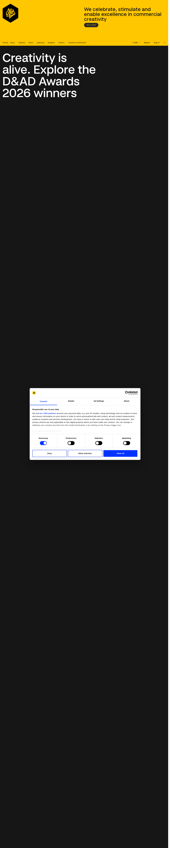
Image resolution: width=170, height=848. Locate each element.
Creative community (77, 43)
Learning (40, 43)
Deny (49, 453)
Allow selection (85, 453)
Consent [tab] (43, 401)
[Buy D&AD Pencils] (8, 42)
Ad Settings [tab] (99, 401)
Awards (21, 43)
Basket (147, 43)
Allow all (120, 453)
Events (62, 43)
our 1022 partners (48, 413)
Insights (51, 43)
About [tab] (126, 401)
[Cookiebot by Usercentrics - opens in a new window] (127, 393)
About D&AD (91, 25)
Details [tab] (71, 401)
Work (31, 43)
